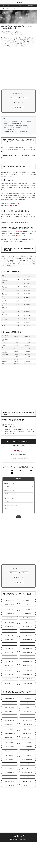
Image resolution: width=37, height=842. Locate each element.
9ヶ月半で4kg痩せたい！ (27, 763)
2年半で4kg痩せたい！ (27, 781)
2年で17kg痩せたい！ (9, 635)
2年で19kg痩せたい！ (9, 639)
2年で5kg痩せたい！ (9, 609)
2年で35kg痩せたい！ (9, 674)
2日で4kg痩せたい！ (27, 698)
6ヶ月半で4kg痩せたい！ (27, 750)
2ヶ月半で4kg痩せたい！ (9, 733)
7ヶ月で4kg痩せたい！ (10, 755)
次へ (18, 517)
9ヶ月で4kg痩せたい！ (10, 763)
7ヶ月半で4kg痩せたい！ (27, 755)
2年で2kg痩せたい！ (27, 600)
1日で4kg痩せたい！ (9, 698)
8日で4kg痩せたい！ (27, 711)
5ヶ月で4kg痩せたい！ (10, 746)
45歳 (13, 424)
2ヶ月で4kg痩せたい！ (27, 729)
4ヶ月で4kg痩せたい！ (10, 742)
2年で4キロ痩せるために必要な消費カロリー (13, 123)
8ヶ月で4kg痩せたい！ (10, 759)
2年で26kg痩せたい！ (27, 652)
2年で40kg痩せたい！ (27, 683)
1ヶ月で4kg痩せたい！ (27, 724)
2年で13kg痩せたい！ (9, 626)
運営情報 (12, 839)
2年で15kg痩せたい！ (9, 630)
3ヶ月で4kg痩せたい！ (27, 733)
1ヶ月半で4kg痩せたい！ (9, 729)
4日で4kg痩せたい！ (27, 703)
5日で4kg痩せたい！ (9, 707)
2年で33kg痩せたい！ (9, 670)
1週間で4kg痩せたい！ (9, 711)
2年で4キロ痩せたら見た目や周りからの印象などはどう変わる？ (17, 121)
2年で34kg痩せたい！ (27, 670)
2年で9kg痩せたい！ (9, 617)
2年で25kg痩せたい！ (9, 652)
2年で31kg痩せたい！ (9, 665)
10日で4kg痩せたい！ (27, 716)
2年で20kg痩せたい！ (27, 639)
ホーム (2, 8)
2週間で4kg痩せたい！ (10, 720)
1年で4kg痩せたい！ (9, 777)
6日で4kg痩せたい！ (27, 707)
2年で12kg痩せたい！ (27, 622)
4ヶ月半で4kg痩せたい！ (27, 742)
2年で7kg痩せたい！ (9, 613)
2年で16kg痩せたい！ (27, 630)
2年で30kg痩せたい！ (27, 661)
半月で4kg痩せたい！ (27, 720)
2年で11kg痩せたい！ (9, 622)
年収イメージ (18, 5)
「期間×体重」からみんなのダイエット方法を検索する (15, 131)
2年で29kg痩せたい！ (9, 661)
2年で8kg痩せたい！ (27, 613)
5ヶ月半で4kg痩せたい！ (27, 746)
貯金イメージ (31, 5)
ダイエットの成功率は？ (9, 129)
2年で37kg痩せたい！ (9, 678)
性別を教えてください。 (10, 483)
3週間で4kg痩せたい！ (10, 724)
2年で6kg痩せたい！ (27, 609)
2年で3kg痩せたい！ (9, 604)
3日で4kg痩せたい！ (9, 703)
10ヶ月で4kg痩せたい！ (10, 768)
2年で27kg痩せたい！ (9, 657)
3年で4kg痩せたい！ (9, 785)
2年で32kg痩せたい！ (27, 665)
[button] (35, 2)
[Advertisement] (18, 69)
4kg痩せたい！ (27, 785)
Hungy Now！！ (18, 107)
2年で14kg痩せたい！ (27, 626)
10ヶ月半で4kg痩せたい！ (27, 768)
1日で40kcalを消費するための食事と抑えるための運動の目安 (16, 125)
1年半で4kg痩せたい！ (27, 777)
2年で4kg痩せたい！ (27, 604)
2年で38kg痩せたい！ (27, 678)
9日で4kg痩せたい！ (9, 716)
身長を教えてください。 (10, 498)
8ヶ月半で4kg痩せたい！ (27, 759)
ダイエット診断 (6, 5)
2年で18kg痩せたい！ (27, 635)
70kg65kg (10, 427)
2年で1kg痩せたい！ (9, 600)
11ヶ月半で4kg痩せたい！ (27, 772)
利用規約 (25, 839)
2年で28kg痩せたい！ (27, 657)
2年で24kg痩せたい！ (27, 648)
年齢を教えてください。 (10, 490)
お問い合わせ (18, 839)
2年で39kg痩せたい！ (9, 683)
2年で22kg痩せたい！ (27, 644)
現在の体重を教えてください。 (11, 505)
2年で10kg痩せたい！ (27, 617)
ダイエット (8, 8)
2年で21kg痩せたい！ (9, 644)
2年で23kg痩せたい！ (9, 648)
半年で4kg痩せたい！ (9, 750)
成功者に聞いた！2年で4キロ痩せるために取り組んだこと (16, 127)
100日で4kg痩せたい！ (10, 737)
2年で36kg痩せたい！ (27, 674)
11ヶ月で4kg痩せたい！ (10, 772)
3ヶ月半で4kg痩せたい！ (27, 737)
